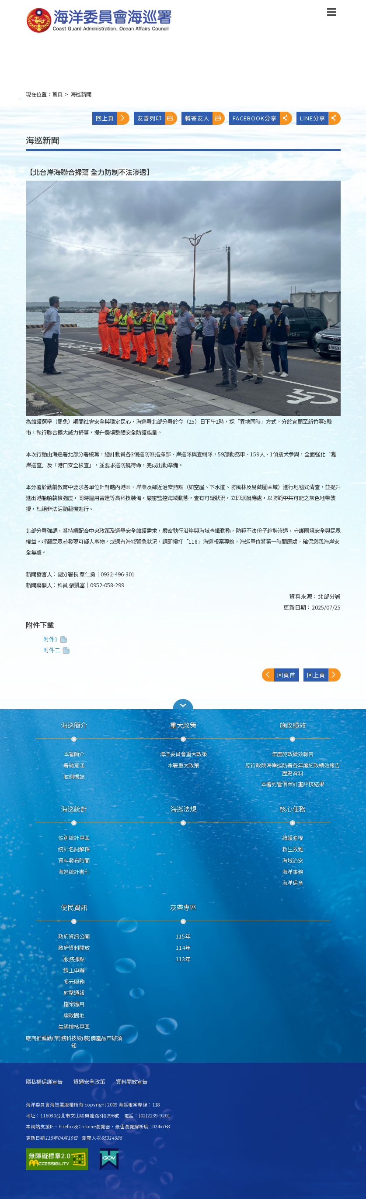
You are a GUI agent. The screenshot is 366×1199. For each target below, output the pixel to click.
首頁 (57, 94)
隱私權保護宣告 (44, 1082)
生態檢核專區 (74, 1027)
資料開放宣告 (131, 1082)
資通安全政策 (89, 1082)
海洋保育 (292, 883)
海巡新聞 (80, 94)
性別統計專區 (74, 838)
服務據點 (73, 959)
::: (20, 98)
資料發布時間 (74, 860)
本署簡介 (73, 754)
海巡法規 (183, 808)
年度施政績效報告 (293, 754)
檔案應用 (73, 1004)
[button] (183, 704)
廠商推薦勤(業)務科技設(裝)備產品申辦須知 (74, 1042)
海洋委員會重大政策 (183, 754)
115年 (183, 936)
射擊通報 (73, 993)
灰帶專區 (183, 907)
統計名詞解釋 (74, 849)
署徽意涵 (73, 765)
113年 (183, 959)
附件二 (57, 650)
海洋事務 (292, 872)
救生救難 (292, 849)
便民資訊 (74, 907)
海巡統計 (74, 808)
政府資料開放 (74, 948)
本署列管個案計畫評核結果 (292, 784)
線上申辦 (73, 970)
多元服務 (73, 982)
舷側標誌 (73, 777)
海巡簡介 (74, 725)
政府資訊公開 (74, 936)
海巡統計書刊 (74, 872)
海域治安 (292, 860)
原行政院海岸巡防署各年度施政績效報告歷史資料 (292, 769)
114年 (183, 948)
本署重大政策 (183, 765)
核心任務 (292, 808)
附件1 (56, 639)
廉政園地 (73, 1015)
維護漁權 (292, 838)
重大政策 (183, 725)
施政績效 (292, 725)
